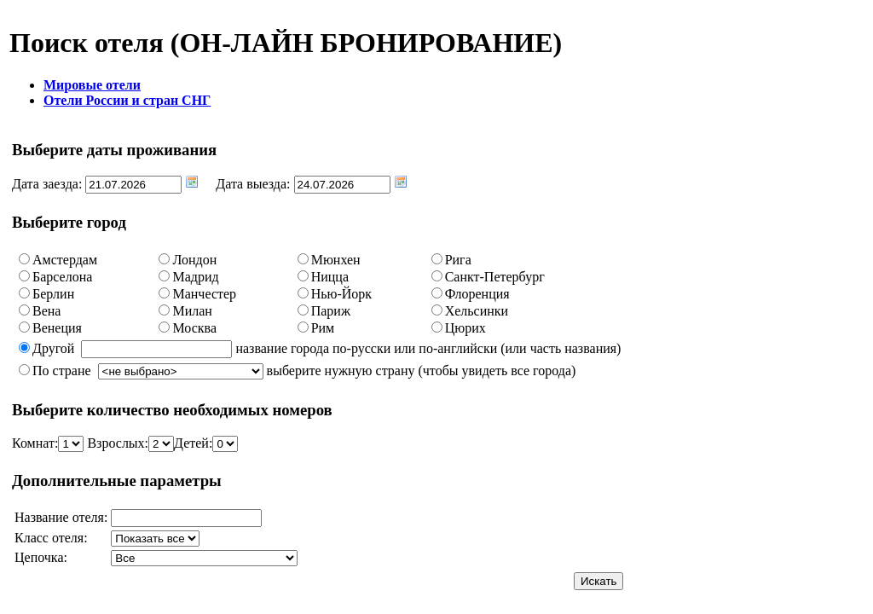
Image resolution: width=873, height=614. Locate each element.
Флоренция (477, 294)
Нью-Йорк (341, 294)
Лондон (194, 259)
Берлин (53, 294)
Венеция (57, 328)
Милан (191, 311)
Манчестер (204, 294)
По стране (61, 370)
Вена (46, 311)
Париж (330, 311)
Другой (53, 348)
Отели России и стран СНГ (127, 100)
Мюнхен (336, 259)
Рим (323, 328)
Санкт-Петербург (495, 276)
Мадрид (195, 276)
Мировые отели (92, 85)
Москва (194, 328)
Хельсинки (477, 311)
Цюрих (465, 328)
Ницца (330, 276)
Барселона (62, 276)
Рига (458, 259)
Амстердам (64, 259)
